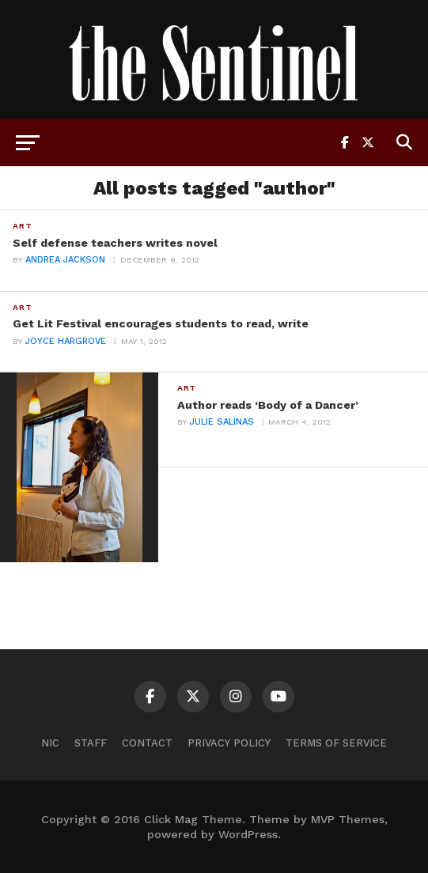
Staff (90, 743)
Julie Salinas (222, 422)
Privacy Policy (229, 743)
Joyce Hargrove (65, 341)
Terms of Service (336, 743)
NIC (50, 743)
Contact (147, 743)
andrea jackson (65, 260)
